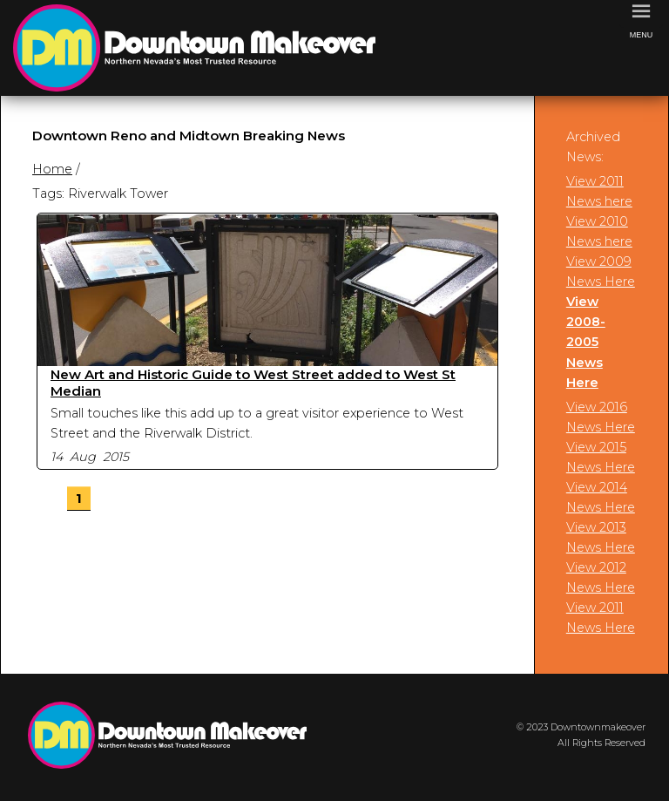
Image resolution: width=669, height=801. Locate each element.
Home (52, 169)
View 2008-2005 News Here (585, 342)
